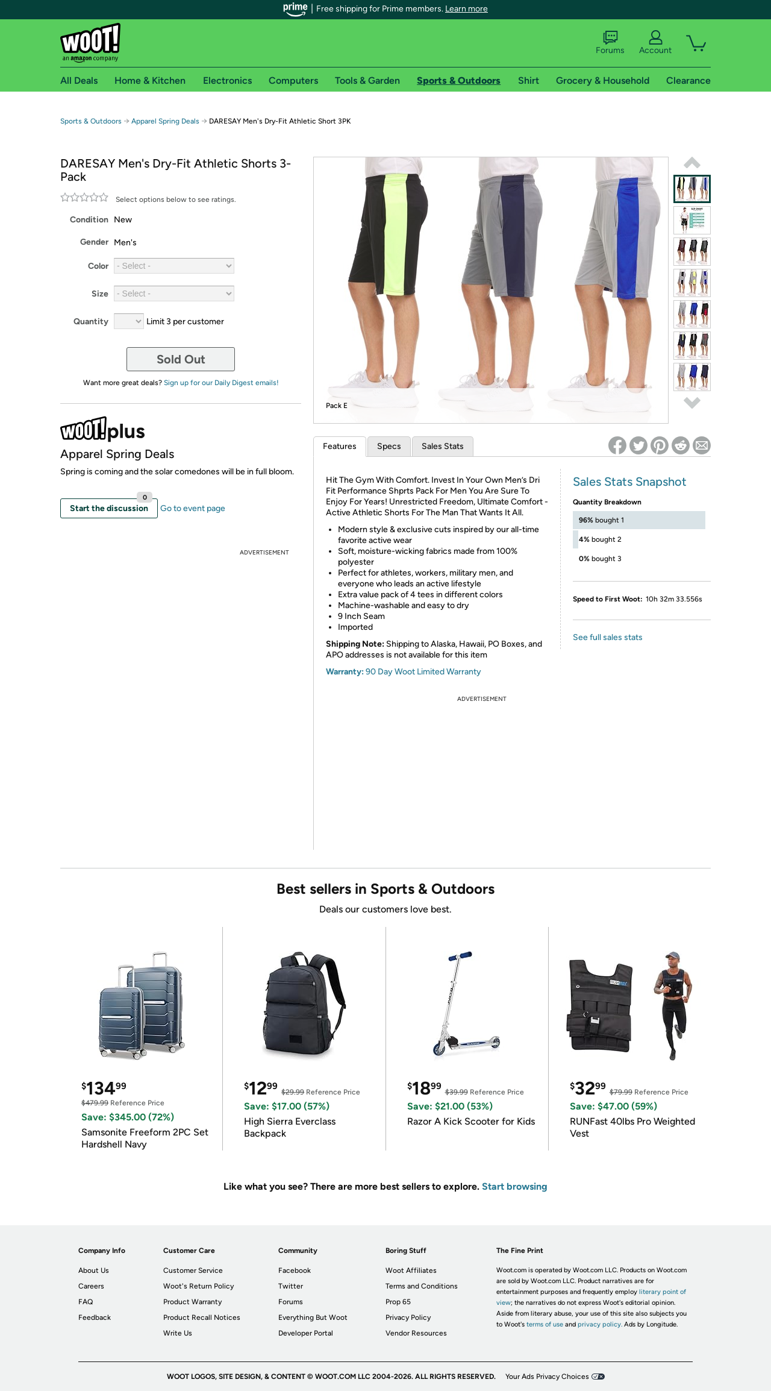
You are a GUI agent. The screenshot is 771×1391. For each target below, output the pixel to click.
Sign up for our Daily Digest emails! (221, 382)
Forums (610, 42)
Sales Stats (443, 446)
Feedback (94, 1317)
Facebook (294, 1270)
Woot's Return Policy (198, 1286)
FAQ (85, 1302)
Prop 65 (398, 1302)
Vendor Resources (416, 1333)
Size (100, 294)
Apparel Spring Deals (166, 121)
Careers (91, 1286)
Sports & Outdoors (91, 121)
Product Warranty (192, 1302)
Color (98, 266)
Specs (389, 446)
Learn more (466, 9)
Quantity (90, 321)
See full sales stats (608, 637)
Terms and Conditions (422, 1286)
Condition (89, 220)
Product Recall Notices (201, 1317)
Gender (94, 242)
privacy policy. (600, 1324)
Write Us (177, 1333)
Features (340, 446)
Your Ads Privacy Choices (547, 1376)
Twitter (290, 1286)
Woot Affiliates (411, 1270)
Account (655, 42)
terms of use (544, 1324)
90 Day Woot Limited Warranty (423, 672)
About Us (93, 1270)
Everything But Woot (313, 1317)
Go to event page (192, 508)
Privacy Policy (408, 1317)
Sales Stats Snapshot (630, 481)
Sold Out (181, 359)
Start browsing (515, 1186)
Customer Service (193, 1270)
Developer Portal (305, 1333)
